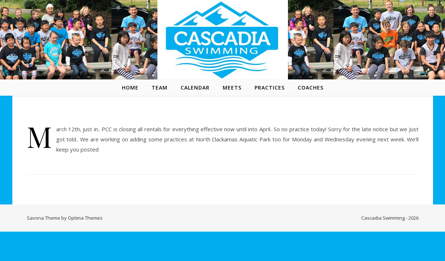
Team (160, 87)
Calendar (195, 87)
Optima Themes (85, 218)
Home (130, 87)
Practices (270, 87)
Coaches (311, 87)
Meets (232, 87)
